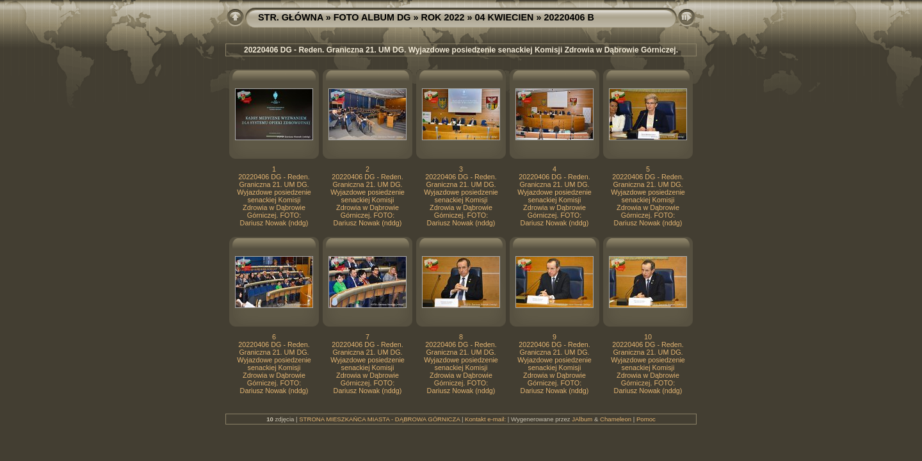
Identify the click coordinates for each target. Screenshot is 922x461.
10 (648, 337)
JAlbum (582, 419)
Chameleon (615, 419)
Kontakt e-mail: (485, 419)
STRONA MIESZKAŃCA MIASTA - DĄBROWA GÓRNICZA (379, 419)
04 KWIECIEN (504, 17)
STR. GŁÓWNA (290, 17)
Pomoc (646, 419)
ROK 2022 (443, 17)
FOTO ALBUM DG (372, 17)
